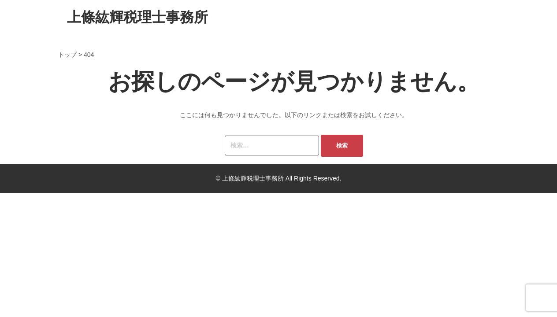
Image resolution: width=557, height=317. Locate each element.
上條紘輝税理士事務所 (137, 17)
